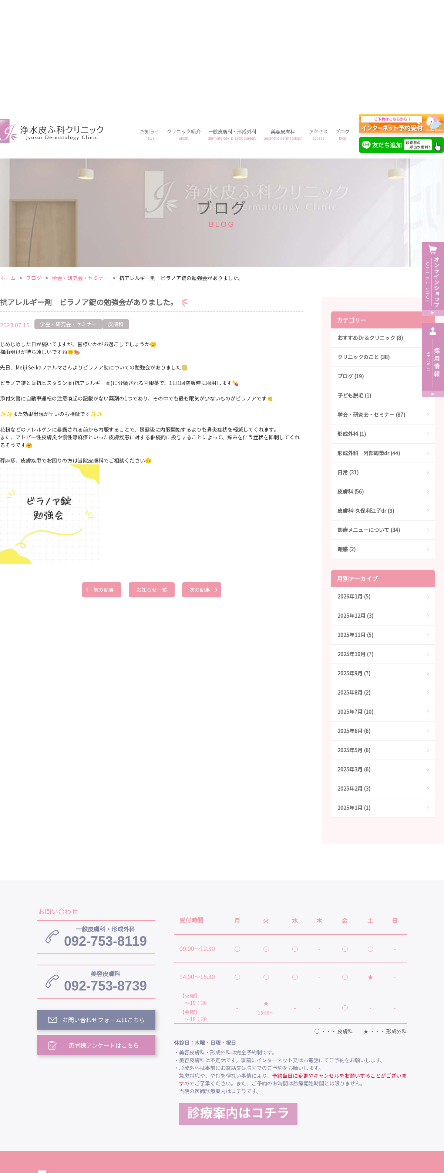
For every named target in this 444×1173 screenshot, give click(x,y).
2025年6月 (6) (353, 624)
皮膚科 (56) (350, 385)
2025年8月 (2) (353, 586)
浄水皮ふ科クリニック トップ (214, 1074)
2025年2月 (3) (353, 682)
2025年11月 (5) (355, 528)
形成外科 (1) (351, 327)
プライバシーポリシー (277, 1108)
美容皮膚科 (283, 27)
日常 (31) (348, 365)
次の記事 (199, 483)
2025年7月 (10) (355, 605)
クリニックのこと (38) (363, 250)
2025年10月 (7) (355, 547)
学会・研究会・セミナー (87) (371, 308)
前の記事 (103, 483)
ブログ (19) (350, 269)
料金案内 (222, 1108)
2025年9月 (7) (353, 566)
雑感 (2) (346, 442)
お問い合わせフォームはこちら (103, 913)
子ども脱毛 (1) (354, 289)
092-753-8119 (105, 830)
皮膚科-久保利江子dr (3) (365, 404)
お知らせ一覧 (151, 483)
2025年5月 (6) (353, 643)
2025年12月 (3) (355, 509)
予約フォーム (336, 1108)
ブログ (342, 27)
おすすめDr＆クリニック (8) (370, 231)
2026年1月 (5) (353, 490)
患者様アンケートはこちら (103, 938)
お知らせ (149, 27)
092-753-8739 (105, 875)
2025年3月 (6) (353, 662)
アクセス (318, 27)
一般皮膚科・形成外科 (232, 27)
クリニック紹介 (184, 27)
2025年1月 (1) (353, 701)
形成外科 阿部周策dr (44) (368, 346)
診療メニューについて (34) (368, 423)
